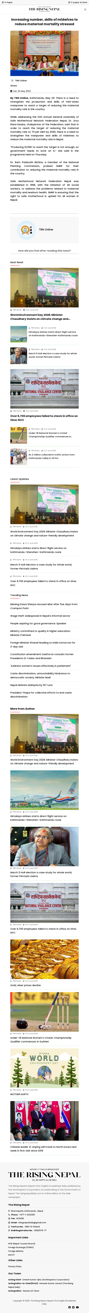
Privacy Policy (14, 1266)
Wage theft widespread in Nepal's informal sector (40, 615)
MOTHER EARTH (19, 1094)
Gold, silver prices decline (25, 985)
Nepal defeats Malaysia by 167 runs (31, 685)
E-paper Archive (77, 2)
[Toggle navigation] (85, 9)
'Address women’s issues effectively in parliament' (40, 666)
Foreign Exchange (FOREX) (21, 1247)
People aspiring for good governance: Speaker (38, 623)
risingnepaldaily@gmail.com (32, 1222)
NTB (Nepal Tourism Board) (21, 1243)
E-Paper (7, 2)
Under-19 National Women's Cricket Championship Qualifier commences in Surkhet (50, 437)
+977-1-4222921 (27, 1214)
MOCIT (11, 1255)
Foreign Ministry (15, 1251)
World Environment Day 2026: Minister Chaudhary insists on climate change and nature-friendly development (39, 319)
